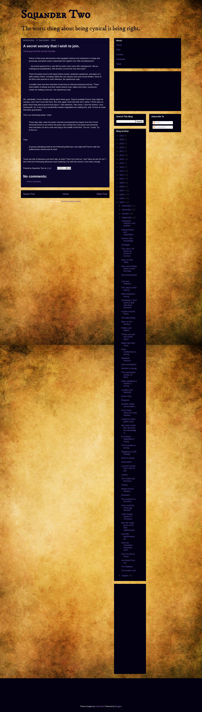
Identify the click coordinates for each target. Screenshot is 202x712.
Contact (119, 54)
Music (119, 64)
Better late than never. (128, 344)
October (126, 213)
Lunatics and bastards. (127, 391)
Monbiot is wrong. (129, 368)
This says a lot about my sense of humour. (127, 252)
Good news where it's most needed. (129, 412)
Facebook (120, 59)
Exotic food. (126, 396)
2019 (121, 143)
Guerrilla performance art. (128, 536)
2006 (121, 194)
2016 (121, 155)
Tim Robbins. (127, 566)
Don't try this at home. (128, 555)
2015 (121, 159)
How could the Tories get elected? (127, 507)
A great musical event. (128, 312)
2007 (121, 190)
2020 (121, 139)
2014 (121, 163)
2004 (121, 202)
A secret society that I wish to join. (128, 468)
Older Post (102, 194)
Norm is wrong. (128, 458)
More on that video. (127, 261)
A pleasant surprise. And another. (128, 223)
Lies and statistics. (126, 282)
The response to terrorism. (128, 500)
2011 (121, 175)
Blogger (118, 706)
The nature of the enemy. (129, 288)
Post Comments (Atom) (71, 201)
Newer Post (29, 194)
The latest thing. (128, 318)
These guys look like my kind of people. (39, 51)
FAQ (118, 50)
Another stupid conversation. (128, 405)
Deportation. (126, 462)
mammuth (99, 706)
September (127, 217)
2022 (121, 135)
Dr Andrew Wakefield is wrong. (127, 439)
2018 (121, 147)
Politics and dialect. (126, 329)
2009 (121, 183)
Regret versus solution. (127, 490)
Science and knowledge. (127, 239)
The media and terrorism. (128, 479)
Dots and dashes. (129, 364)
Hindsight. (125, 245)
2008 (121, 186)
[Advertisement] (73, 689)
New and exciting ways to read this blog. (129, 268)
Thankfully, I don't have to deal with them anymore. (129, 304)
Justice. (124, 475)
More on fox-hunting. (127, 323)
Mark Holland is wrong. (128, 295)
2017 (121, 151)
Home (66, 194)
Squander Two (55, 14)
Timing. (124, 485)
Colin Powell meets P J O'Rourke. (127, 516)
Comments (159, 127)
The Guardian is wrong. (128, 446)
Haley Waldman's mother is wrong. (129, 383)
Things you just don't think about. (128, 336)
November (127, 209)
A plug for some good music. (128, 420)
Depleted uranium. (126, 359)
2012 (121, 171)
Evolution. (125, 495)
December (127, 206)
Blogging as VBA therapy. (128, 453)
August (125, 575)
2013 (121, 167)
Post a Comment (34, 181)
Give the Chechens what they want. (127, 546)
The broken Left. (128, 570)
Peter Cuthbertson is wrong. (128, 351)
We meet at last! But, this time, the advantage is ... (128, 429)
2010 (121, 179)
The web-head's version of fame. (128, 374)
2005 (121, 198)
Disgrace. (125, 400)
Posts (156, 123)
